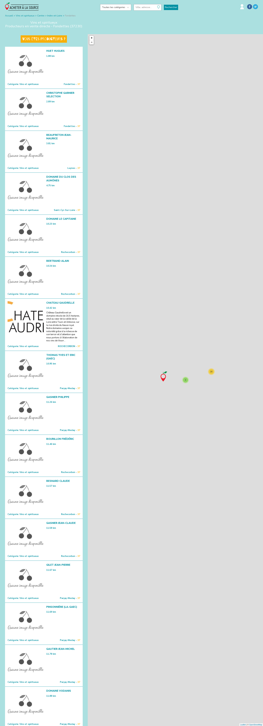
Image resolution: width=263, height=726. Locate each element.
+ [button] (92, 38)
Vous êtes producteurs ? (43, 39)
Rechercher (171, 7)
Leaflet (243, 725)
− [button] (92, 42)
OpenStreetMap (255, 725)
